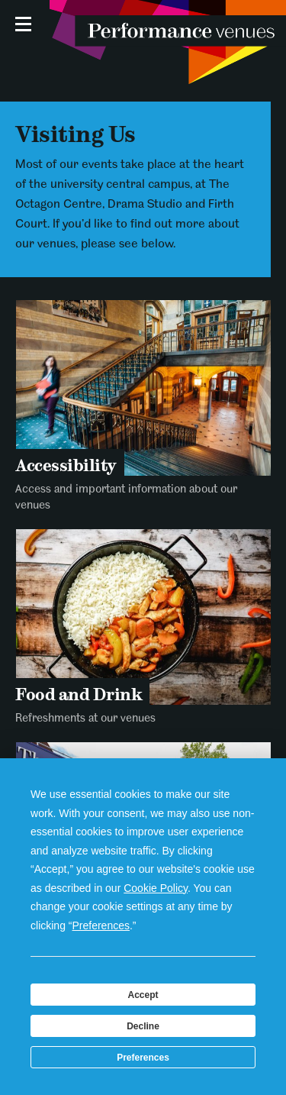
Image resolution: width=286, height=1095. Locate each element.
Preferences (143, 1057)
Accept (142, 995)
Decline (143, 1026)
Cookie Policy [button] (156, 888)
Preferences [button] (101, 925)
